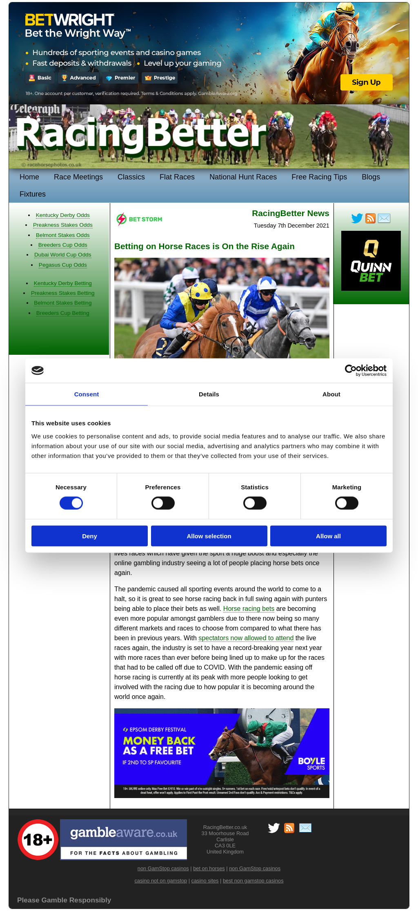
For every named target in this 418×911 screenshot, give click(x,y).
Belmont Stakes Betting (62, 303)
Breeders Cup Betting (62, 313)
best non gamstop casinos (253, 881)
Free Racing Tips (319, 177)
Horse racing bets (248, 608)
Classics (131, 177)
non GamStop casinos (163, 868)
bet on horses (209, 868)
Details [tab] (209, 394)
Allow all (328, 535)
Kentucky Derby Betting (63, 283)
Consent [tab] (86, 394)
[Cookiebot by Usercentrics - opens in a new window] (351, 371)
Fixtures (33, 194)
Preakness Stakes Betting (63, 293)
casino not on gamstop (160, 881)
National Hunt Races (243, 177)
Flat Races (177, 177)
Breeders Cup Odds (62, 245)
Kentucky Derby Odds (63, 215)
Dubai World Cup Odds (62, 255)
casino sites (205, 881)
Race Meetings (78, 177)
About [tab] (331, 394)
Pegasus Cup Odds (63, 265)
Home (29, 177)
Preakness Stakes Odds (63, 225)
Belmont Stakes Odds (62, 235)
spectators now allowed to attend (245, 638)
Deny (89, 535)
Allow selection (209, 535)
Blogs (371, 177)
